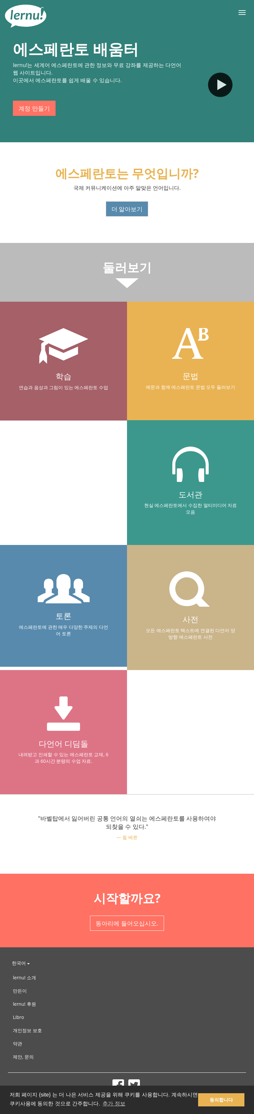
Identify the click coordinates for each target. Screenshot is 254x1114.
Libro (18, 1017)
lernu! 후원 (24, 1004)
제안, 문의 (23, 1057)
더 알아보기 (127, 209)
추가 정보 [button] (114, 1103)
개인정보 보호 (27, 1030)
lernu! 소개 (24, 977)
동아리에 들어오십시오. (127, 923)
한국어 (21, 963)
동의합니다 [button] (221, 1099)
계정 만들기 (34, 108)
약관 (17, 1043)
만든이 (20, 991)
